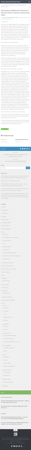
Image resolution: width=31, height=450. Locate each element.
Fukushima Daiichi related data (9, 252)
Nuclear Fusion (5, 287)
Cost (4, 243)
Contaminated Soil (6, 225)
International (7, 357)
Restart (3, 6)
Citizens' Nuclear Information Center (10, 2)
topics (3, 303)
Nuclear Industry (7, 363)
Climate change (5, 219)
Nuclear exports (5, 284)
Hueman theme (22, 443)
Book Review (5, 213)
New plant (6, 326)
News (3, 275)
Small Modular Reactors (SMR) (8, 300)
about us (4, 207)
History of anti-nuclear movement (9, 269)
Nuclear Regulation (21, 5)
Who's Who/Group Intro (8, 382)
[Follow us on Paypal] (20, 149)
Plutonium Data (6, 259)
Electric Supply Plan (7, 246)
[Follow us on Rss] (29, 149)
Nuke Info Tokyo (6, 280)
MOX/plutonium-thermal (9, 338)
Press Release (5, 290)
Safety (7, 6)
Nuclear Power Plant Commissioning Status (12, 255)
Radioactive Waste (7, 379)
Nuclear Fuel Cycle (7, 333)
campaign (4, 216)
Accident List (5, 234)
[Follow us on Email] (22, 149)
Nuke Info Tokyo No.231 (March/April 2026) (10, 180)
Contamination (7, 372)
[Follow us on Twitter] (27, 149)
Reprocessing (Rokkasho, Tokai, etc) (11, 341)
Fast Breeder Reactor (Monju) (10, 335)
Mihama (6, 320)
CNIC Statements (5, 5)
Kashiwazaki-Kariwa (8, 317)
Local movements (5, 272)
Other (4, 354)
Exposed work (7, 375)
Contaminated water (6, 229)
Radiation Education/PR (7, 297)
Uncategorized (5, 386)
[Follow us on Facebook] (25, 149)
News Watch (3, 139)
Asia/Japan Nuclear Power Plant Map (10, 237)
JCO (5, 314)
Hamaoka (6, 311)
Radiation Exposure (7, 370)
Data (3, 232)
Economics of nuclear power (8, 262)
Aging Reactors (5, 210)
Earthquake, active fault (9, 347)
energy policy (12, 5)
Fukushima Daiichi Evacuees (8, 265)
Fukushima (6, 308)
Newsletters (4, 278)
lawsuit (5, 360)
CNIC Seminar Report (6, 222)
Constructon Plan (6, 240)
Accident (5, 305)
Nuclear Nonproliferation (9, 366)
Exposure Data (6, 249)
